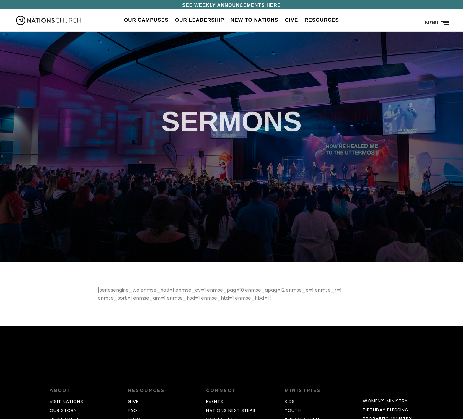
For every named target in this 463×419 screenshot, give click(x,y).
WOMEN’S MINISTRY (385, 401)
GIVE (133, 401)
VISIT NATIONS (66, 401)
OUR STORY (63, 410)
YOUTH (293, 410)
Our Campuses (146, 20)
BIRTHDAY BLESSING (386, 410)
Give (291, 20)
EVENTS (214, 401)
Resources (321, 20)
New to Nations (254, 20)
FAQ (132, 410)
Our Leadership (199, 20)
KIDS (290, 401)
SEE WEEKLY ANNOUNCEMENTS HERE (231, 5)
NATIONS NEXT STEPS (230, 410)
